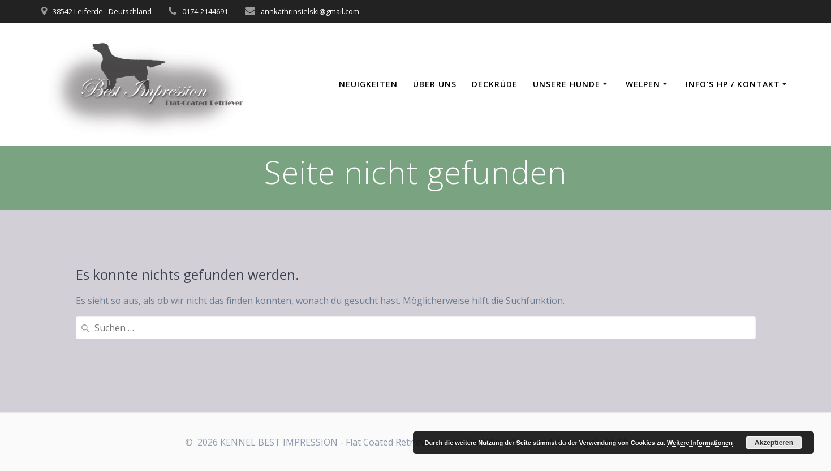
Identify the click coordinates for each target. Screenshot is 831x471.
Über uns (435, 84)
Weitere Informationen (700, 442)
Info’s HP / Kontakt (733, 84)
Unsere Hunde (566, 84)
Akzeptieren (774, 443)
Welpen (643, 84)
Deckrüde (495, 84)
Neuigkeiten (368, 84)
